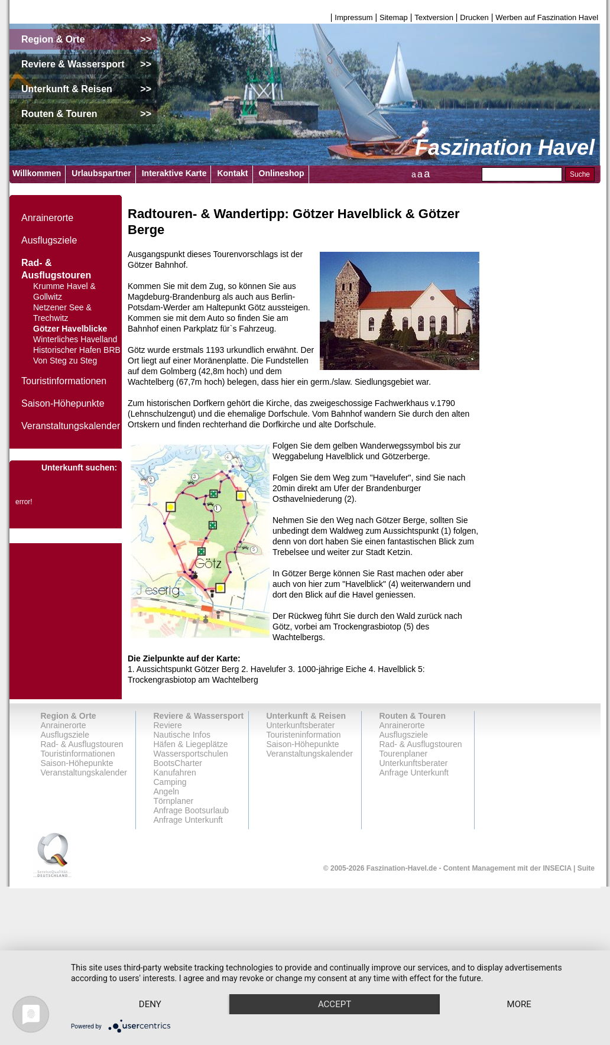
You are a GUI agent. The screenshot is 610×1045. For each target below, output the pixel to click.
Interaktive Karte (174, 173)
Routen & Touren (412, 716)
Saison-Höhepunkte (63, 403)
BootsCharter (178, 763)
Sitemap (393, 17)
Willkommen (36, 173)
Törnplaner (174, 801)
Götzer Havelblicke (70, 328)
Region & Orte (68, 716)
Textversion (433, 17)
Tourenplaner (403, 753)
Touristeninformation (304, 734)
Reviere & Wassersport (199, 716)
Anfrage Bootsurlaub (191, 810)
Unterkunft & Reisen (306, 716)
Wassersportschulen (191, 753)
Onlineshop (281, 173)
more (153, 1003)
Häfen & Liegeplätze (191, 744)
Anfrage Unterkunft (414, 772)
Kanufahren (175, 772)
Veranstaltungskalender (70, 426)
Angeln (167, 791)
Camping (170, 782)
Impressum (353, 17)
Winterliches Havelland (75, 339)
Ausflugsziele (49, 240)
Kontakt (232, 173)
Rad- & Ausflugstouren (82, 744)
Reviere (168, 725)
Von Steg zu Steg (65, 360)
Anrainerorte (47, 218)
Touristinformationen (63, 381)
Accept (343, 983)
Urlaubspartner (101, 173)
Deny (153, 983)
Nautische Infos (182, 734)
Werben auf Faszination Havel (546, 17)
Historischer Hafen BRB (77, 350)
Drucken (474, 17)
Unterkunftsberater (301, 725)
